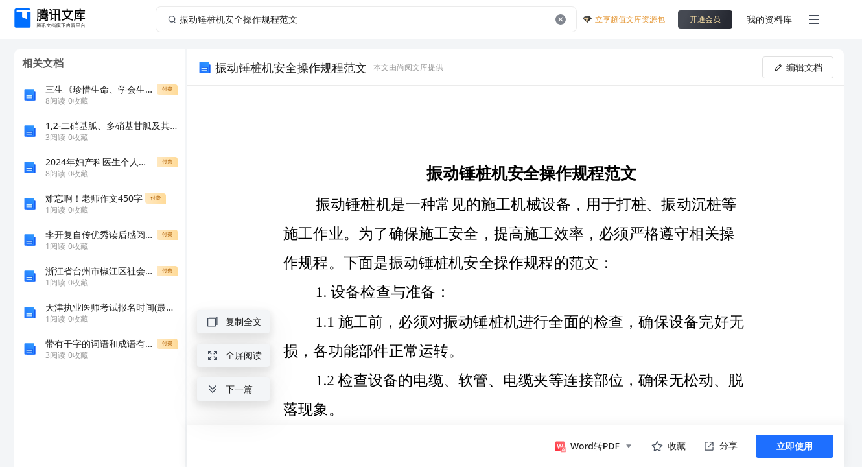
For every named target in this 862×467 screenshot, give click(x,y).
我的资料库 (769, 19)
